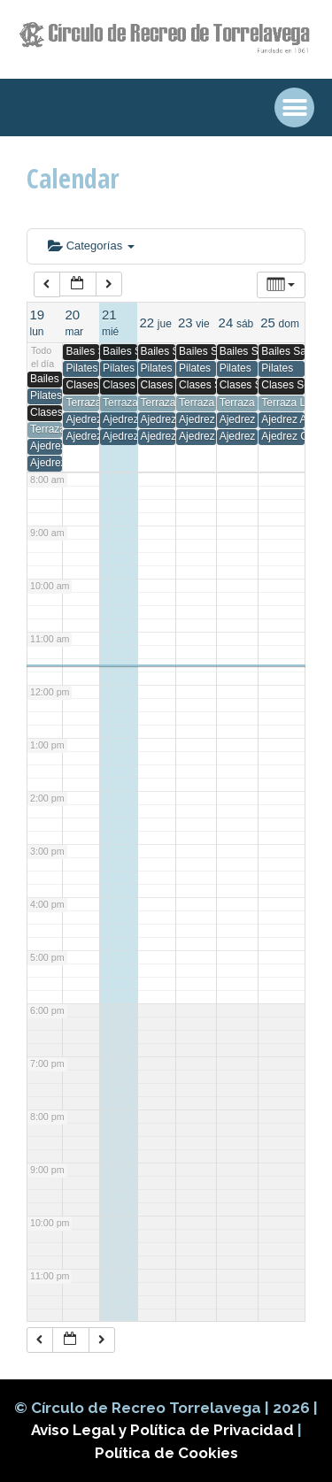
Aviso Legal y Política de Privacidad (164, 1430)
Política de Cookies (166, 1453)
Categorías (91, 245)
